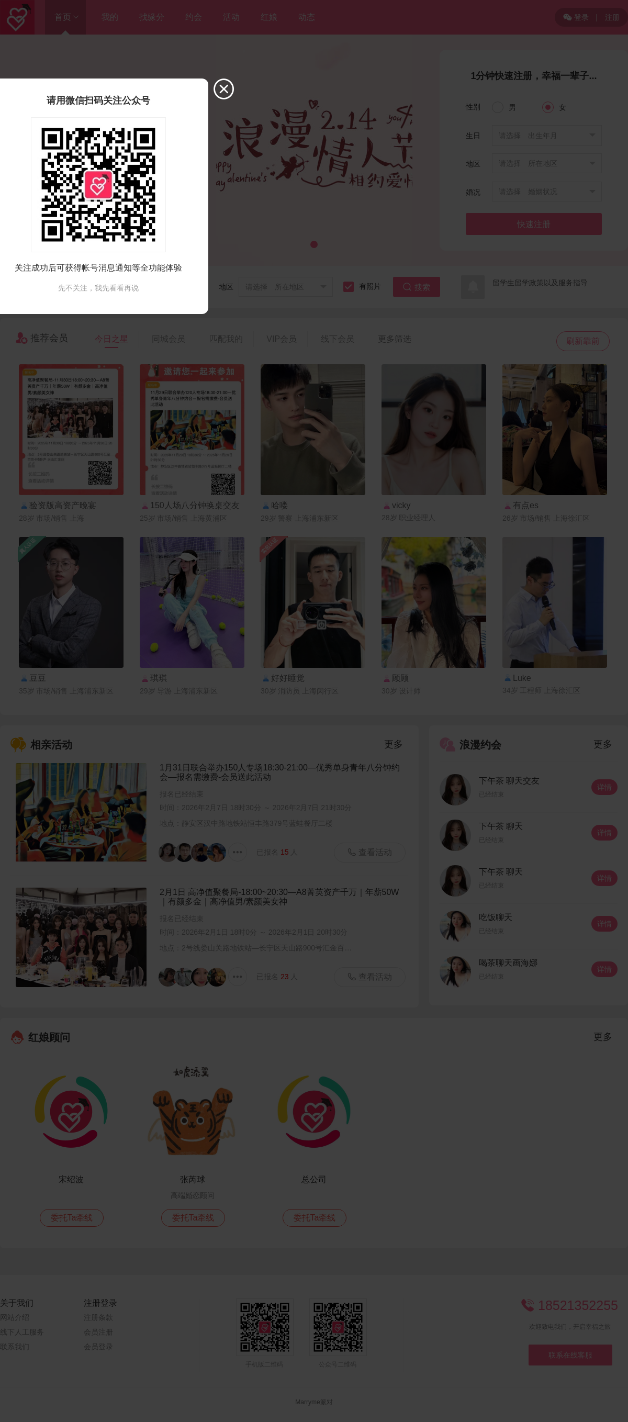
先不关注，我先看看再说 (98, 288)
